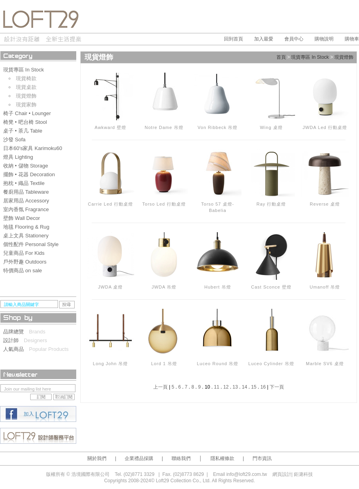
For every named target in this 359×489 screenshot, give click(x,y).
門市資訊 (262, 458)
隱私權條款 (222, 458)
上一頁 (160, 387)
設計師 (13, 340)
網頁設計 (281, 474)
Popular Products (49, 349)
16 (263, 387)
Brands (37, 332)
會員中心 (293, 39)
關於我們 (96, 458)
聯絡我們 (181, 458)
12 (225, 387)
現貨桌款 (26, 87)
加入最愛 (263, 39)
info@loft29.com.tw (246, 474)
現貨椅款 (26, 78)
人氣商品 (16, 349)
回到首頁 (233, 39)
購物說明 (324, 39)
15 (253, 387)
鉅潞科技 (303, 474)
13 (235, 387)
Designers (35, 340)
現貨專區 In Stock (310, 57)
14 (244, 387)
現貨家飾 (26, 105)
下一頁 (277, 387)
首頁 (281, 57)
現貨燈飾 (26, 96)
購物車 (352, 39)
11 (216, 387)
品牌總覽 (16, 332)
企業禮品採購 (139, 458)
